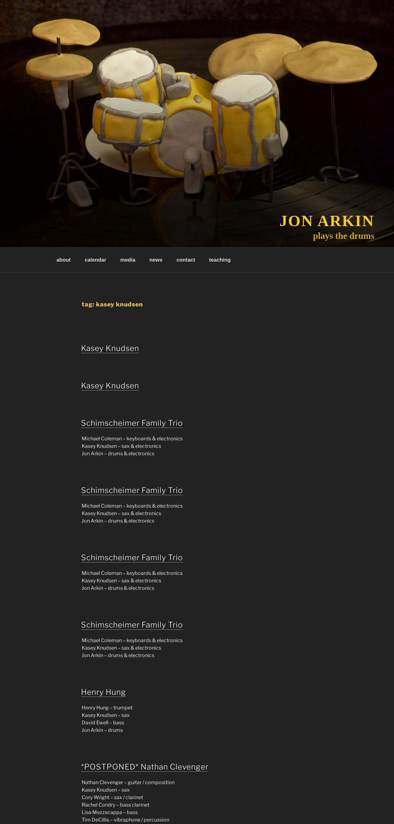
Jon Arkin (327, 221)
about (63, 260)
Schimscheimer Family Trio (132, 423)
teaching (220, 260)
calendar (95, 260)
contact (185, 260)
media (128, 260)
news (155, 260)
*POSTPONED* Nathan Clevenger (145, 766)
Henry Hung (103, 692)
